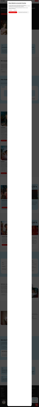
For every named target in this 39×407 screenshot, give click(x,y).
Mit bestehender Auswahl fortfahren (22, 12)
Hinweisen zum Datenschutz (12, 8)
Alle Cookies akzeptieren (12, 12)
